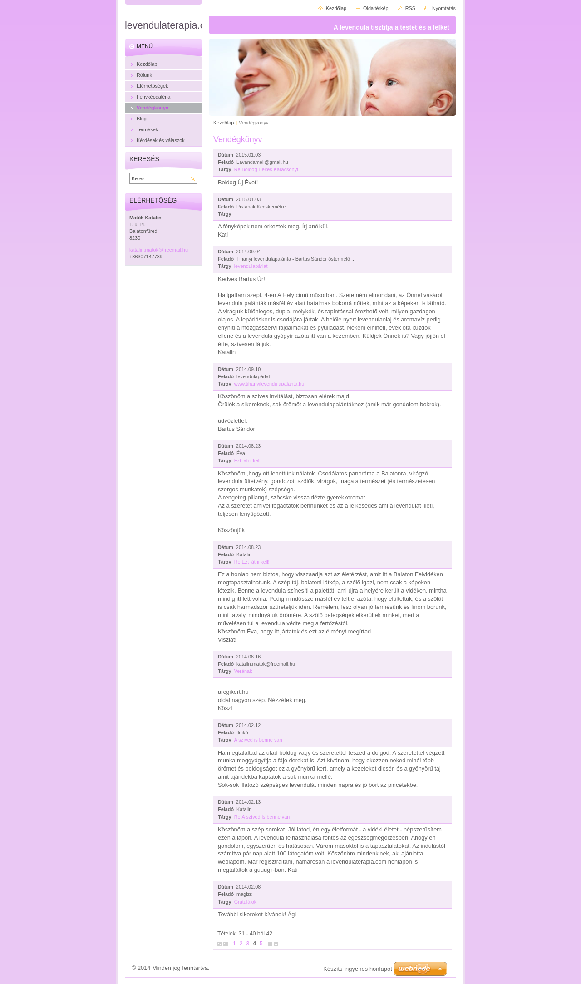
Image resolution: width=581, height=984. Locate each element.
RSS (410, 8)
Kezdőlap (223, 122)
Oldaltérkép (376, 8)
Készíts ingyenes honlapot (357, 968)
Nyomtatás (444, 8)
